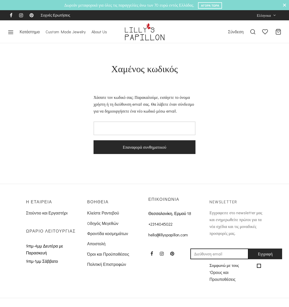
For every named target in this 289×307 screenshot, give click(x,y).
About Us (99, 31)
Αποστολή (96, 243)
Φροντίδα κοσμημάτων (107, 233)
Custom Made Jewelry (66, 31)
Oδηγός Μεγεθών (102, 223)
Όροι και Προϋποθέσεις (108, 254)
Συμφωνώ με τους (231, 273)
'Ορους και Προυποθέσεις (222, 276)
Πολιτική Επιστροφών (106, 264)
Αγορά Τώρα (210, 5)
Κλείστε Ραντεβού (103, 213)
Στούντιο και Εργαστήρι (47, 213)
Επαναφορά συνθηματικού (144, 147)
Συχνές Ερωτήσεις (55, 15)
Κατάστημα (30, 31)
